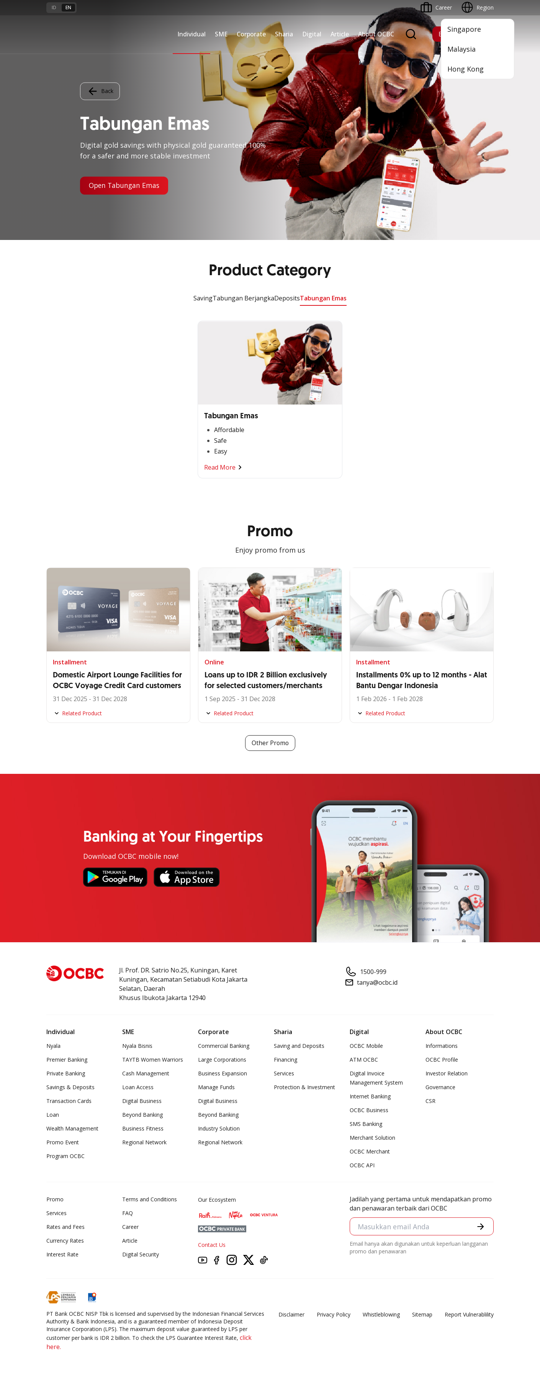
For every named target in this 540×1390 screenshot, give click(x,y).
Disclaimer (291, 1314)
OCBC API (362, 1165)
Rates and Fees (65, 1227)
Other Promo (270, 743)
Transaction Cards (69, 1101)
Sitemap (422, 1314)
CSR (430, 1101)
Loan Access (138, 1087)
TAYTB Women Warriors (152, 1060)
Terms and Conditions (149, 1199)
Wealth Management (72, 1128)
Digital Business (142, 1101)
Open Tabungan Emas (125, 185)
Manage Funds (216, 1087)
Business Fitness (143, 1128)
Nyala (53, 1046)
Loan (52, 1115)
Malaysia (461, 49)
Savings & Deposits (70, 1087)
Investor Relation (446, 1073)
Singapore (464, 29)
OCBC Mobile (366, 1046)
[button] (481, 1227)
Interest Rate (62, 1254)
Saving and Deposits (299, 1046)
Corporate (251, 34)
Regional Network (144, 1142)
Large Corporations (222, 1060)
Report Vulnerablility (469, 1314)
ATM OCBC (364, 1060)
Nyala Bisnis (137, 1046)
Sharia (284, 34)
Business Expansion (222, 1073)
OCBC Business (369, 1110)
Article (340, 34)
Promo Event (62, 1142)
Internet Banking (370, 1096)
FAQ (127, 1213)
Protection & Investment (304, 1087)
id (54, 7)
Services (284, 1073)
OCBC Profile (441, 1060)
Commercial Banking (223, 1046)
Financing (285, 1060)
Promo (55, 1199)
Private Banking (65, 1073)
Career (130, 1227)
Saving (203, 298)
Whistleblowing (381, 1314)
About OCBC (376, 34)
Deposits (287, 298)
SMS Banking (366, 1124)
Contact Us (212, 1245)
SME (221, 34)
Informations (441, 1046)
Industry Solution (219, 1128)
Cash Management (145, 1073)
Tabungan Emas (323, 298)
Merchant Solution (372, 1138)
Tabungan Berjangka (243, 298)
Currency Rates (65, 1241)
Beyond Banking (142, 1115)
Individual (191, 34)
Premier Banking (66, 1060)
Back (100, 91)
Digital (311, 34)
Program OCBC (65, 1156)
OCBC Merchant (370, 1151)
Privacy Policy (333, 1314)
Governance (440, 1087)
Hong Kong (465, 68)
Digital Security (140, 1254)
